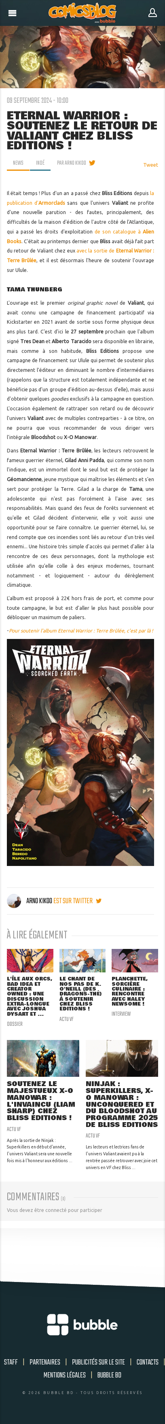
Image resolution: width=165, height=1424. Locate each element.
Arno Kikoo (30, 901)
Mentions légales (65, 1375)
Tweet (150, 165)
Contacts (148, 1362)
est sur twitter (77, 901)
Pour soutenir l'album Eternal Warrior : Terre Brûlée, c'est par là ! (81, 630)
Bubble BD (109, 1375)
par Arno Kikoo (71, 163)
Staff (11, 1362)
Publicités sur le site (98, 1362)
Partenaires (45, 1362)
